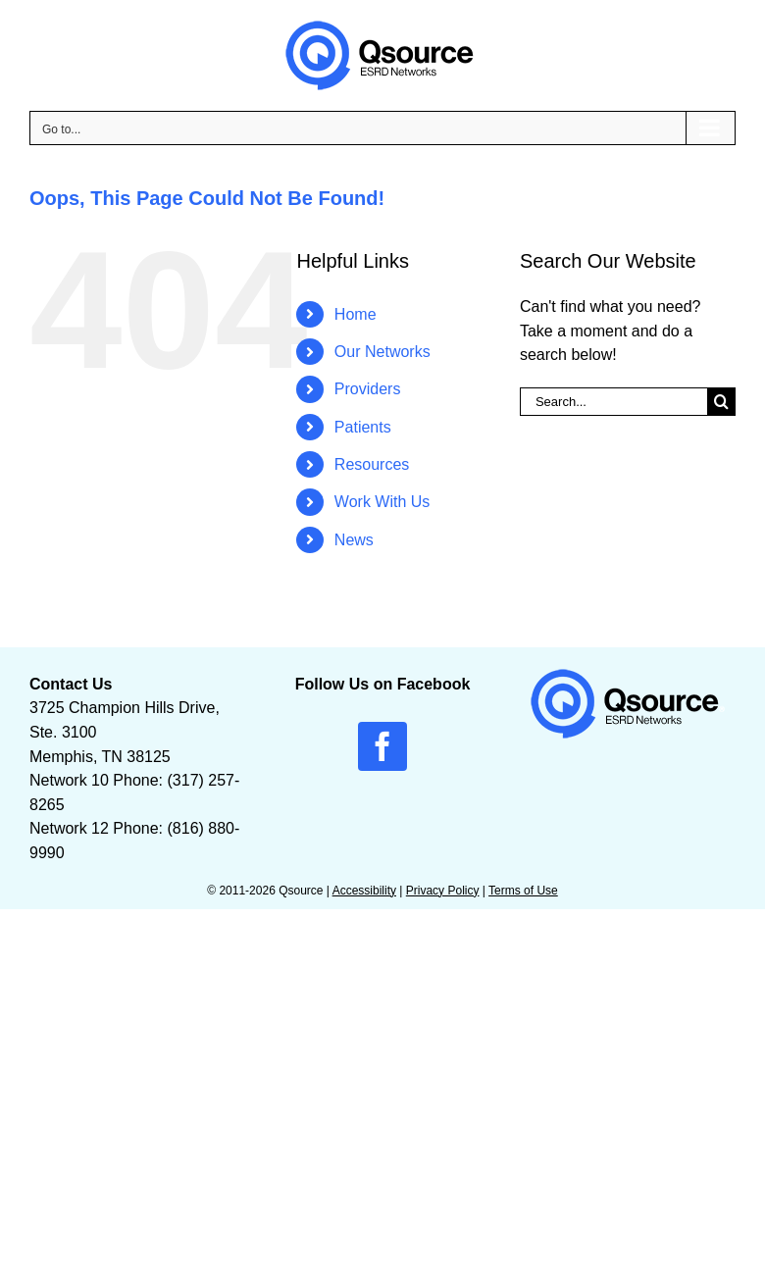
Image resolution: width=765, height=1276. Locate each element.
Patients (362, 427)
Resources (371, 464)
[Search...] (613, 401)
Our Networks (382, 351)
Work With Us (382, 501)
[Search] (721, 401)
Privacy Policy (443, 890)
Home (355, 314)
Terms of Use (523, 890)
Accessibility (364, 890)
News (354, 540)
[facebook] (382, 746)
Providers (367, 389)
